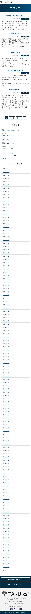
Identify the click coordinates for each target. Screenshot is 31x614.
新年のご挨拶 (5, 139)
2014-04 (6, 531)
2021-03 (6, 314)
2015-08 (6, 479)
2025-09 (6, 178)
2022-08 (6, 272)
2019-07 (6, 356)
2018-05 (6, 385)
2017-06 (6, 414)
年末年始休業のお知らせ (9, 143)
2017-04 (6, 418)
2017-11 (6, 401)
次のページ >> (24, 117)
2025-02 (6, 188)
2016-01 (6, 466)
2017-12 (6, 398)
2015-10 (6, 473)
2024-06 (6, 210)
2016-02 (6, 463)
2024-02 (6, 223)
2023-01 (6, 259)
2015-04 (6, 492)
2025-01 (6, 191)
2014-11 (6, 508)
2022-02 (6, 285)
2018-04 (6, 389)
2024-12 (6, 194)
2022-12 (6, 262)
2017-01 (6, 427)
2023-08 (6, 243)
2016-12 (6, 431)
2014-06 (6, 525)
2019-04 (6, 363)
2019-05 (6, 359)
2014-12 (6, 505)
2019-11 (6, 350)
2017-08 (6, 408)
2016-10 (6, 437)
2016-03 (6, 460)
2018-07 (6, 382)
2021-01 (6, 317)
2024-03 (6, 220)
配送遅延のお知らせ (7, 148)
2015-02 (6, 499)
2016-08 (6, 444)
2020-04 (6, 337)
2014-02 (6, 537)
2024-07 (6, 207)
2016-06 (6, 450)
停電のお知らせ (6, 135)
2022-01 (6, 288)
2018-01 (6, 395)
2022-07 (6, 275)
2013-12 (6, 544)
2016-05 (6, 453)
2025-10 (6, 175)
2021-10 (6, 298)
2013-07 (6, 560)
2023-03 (6, 256)
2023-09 (6, 240)
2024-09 (6, 204)
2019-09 (6, 353)
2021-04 (6, 311)
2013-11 (6, 547)
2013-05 (6, 567)
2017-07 (6, 411)
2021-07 (6, 304)
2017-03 (6, 421)
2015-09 (6, 476)
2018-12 (6, 376)
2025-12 (6, 172)
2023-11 (6, 233)
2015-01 (6, 502)
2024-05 (6, 214)
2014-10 (6, 512)
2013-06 (6, 563)
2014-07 (6, 521)
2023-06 (6, 249)
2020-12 (6, 321)
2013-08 (6, 557)
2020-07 (6, 330)
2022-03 (6, 282)
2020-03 (6, 340)
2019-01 (6, 372)
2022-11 (6, 265)
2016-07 (6, 447)
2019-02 (6, 369)
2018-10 (6, 379)
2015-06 (6, 486)
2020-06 (6, 333)
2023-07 (6, 246)
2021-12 (6, 291)
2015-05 (6, 489)
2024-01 (6, 227)
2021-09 (6, 301)
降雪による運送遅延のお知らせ (11, 130)
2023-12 (6, 230)
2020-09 (6, 327)
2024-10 (6, 201)
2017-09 (6, 405)
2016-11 (6, 434)
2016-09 (6, 440)
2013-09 (6, 554)
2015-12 (6, 469)
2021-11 (6, 295)
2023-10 (6, 236)
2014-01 (6, 541)
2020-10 (6, 324)
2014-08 (6, 518)
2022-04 (6, 278)
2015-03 (6, 495)
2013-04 (6, 570)
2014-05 (6, 528)
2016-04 (6, 457)
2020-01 (6, 343)
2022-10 (6, 269)
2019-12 (6, 346)
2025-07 (6, 181)
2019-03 (6, 366)
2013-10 (6, 550)
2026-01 (6, 168)
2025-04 (6, 185)
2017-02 (6, 424)
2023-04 (6, 253)
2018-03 (6, 392)
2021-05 (6, 308)
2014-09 (6, 515)
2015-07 (6, 482)
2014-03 (6, 534)
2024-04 (6, 217)
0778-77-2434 (15, 609)
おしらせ (25, 18)
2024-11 (6, 197)
